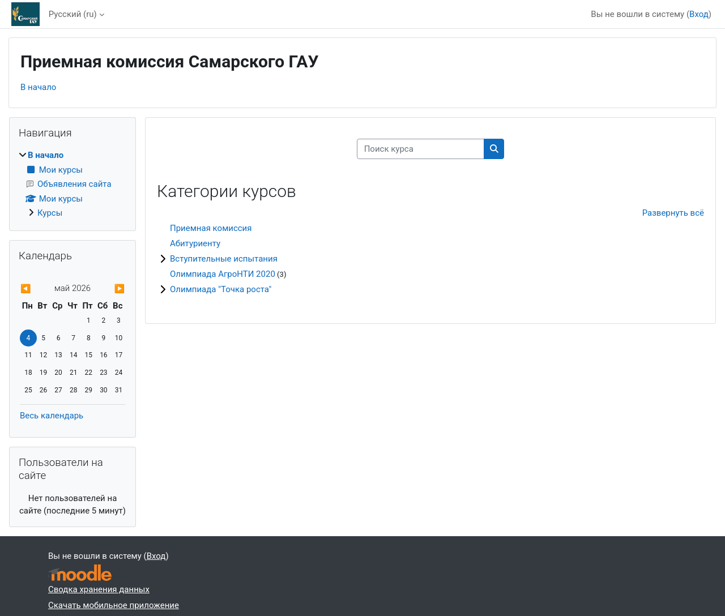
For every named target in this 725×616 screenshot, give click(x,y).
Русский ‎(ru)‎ (73, 14)
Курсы (49, 213)
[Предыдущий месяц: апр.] (36, 289)
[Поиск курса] (420, 149)
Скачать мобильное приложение (113, 605)
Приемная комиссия (211, 228)
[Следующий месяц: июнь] (109, 289)
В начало (38, 87)
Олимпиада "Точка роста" (220, 289)
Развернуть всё (673, 213)
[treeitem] (72, 184)
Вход (699, 14)
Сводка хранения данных (99, 589)
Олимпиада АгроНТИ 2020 (222, 274)
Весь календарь (51, 415)
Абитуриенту (195, 243)
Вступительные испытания (224, 259)
